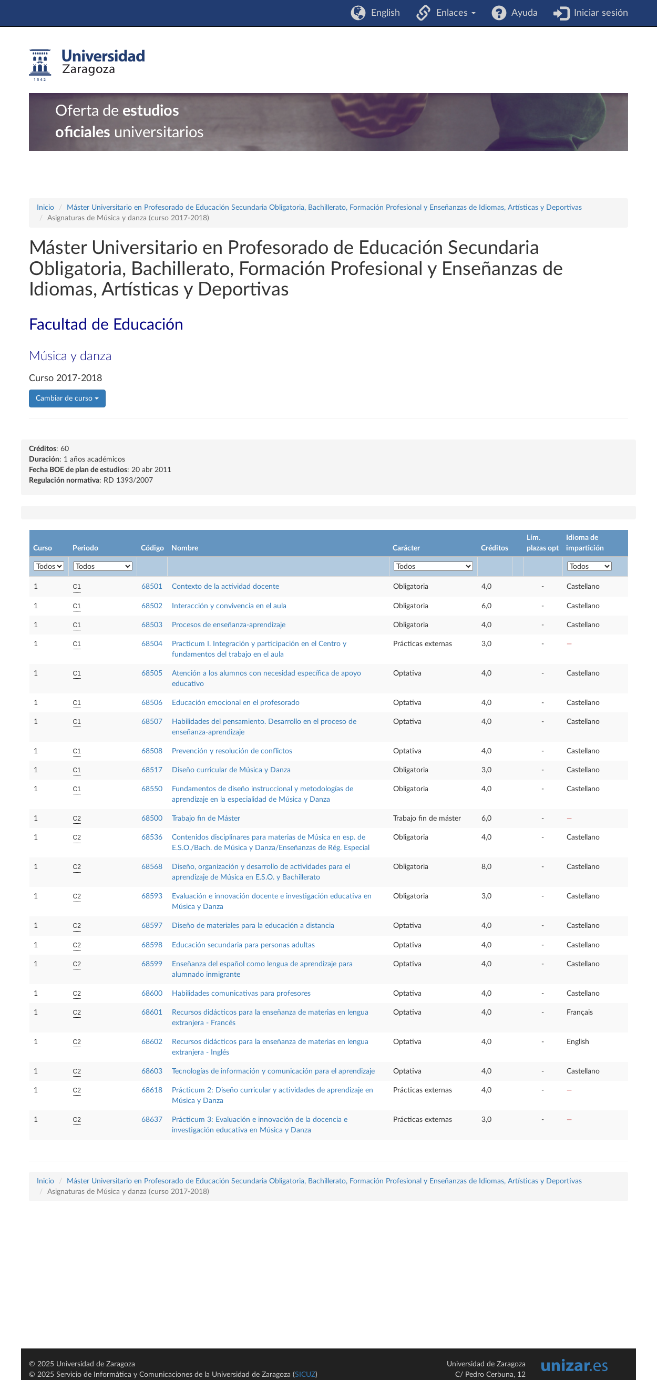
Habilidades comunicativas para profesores (241, 993)
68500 (151, 818)
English (383, 13)
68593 (151, 896)
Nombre (184, 548)
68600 (151, 993)
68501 (151, 586)
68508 (151, 751)
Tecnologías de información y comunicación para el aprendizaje (273, 1071)
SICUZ (305, 1374)
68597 (151, 925)
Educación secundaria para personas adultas (243, 945)
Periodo (85, 548)
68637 (151, 1119)
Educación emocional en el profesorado (236, 703)
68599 (151, 964)
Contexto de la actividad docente (225, 586)
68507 (151, 721)
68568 (151, 867)
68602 (151, 1042)
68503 (151, 625)
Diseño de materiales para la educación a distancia (253, 925)
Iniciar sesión (598, 13)
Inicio (45, 207)
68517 (151, 770)
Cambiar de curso (67, 398)
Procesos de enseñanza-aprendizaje (228, 625)
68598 (151, 945)
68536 (151, 837)
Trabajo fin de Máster (206, 818)
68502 (151, 606)
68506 (151, 703)
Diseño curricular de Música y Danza (231, 770)
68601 (151, 1012)
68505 (151, 673)
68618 (151, 1090)
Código (152, 548)
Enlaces (453, 13)
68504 (151, 644)
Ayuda (522, 13)
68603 (151, 1071)
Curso (42, 548)
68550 (151, 789)
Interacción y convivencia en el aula (229, 606)
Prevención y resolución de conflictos (232, 751)
